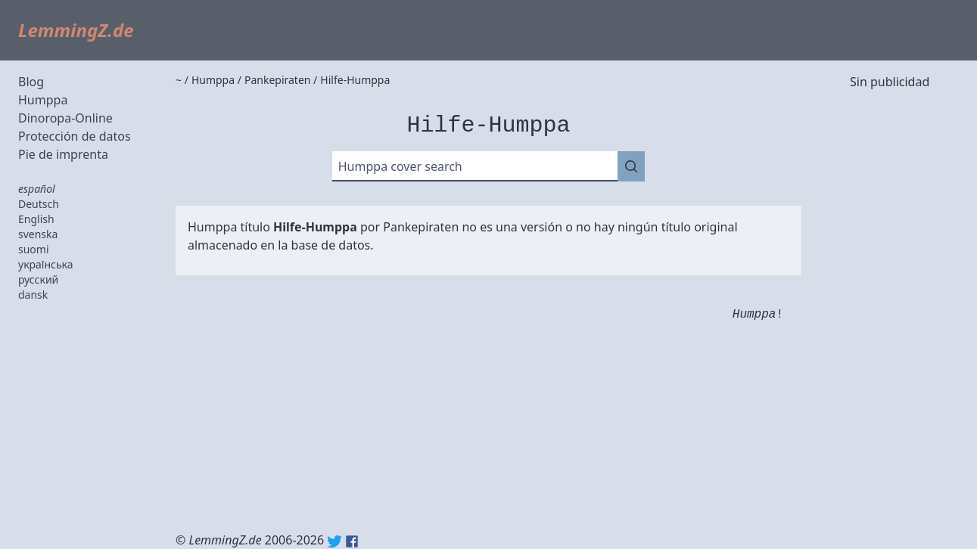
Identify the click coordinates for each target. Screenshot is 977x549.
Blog (31, 81)
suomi (33, 249)
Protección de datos (74, 136)
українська (45, 264)
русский (38, 279)
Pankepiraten (421, 227)
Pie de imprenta (63, 154)
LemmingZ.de (76, 29)
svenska (38, 234)
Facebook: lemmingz (352, 541)
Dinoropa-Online (65, 118)
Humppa (42, 100)
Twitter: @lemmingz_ (334, 541)
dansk (33, 294)
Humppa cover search (400, 166)
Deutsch (38, 204)
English (36, 219)
